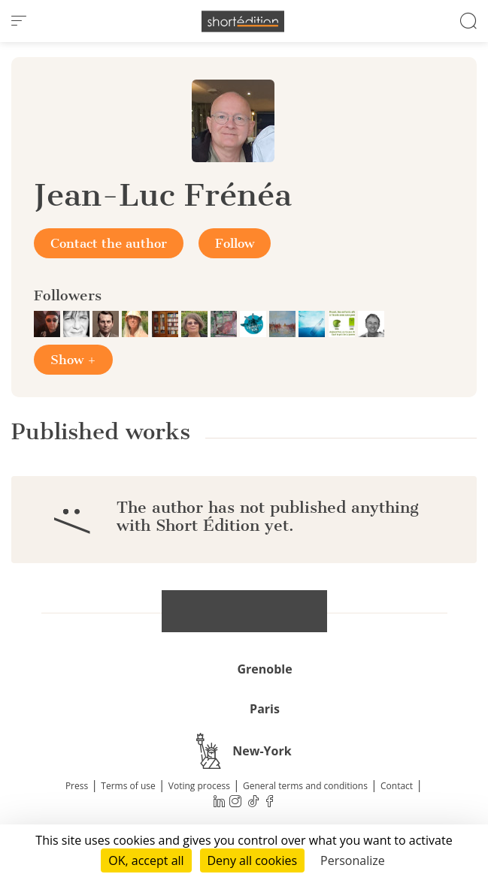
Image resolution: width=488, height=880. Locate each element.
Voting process (199, 785)
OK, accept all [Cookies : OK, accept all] (145, 860)
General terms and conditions (305, 785)
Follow (234, 243)
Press (76, 785)
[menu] (19, 21)
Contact (396, 785)
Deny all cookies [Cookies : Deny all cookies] (253, 860)
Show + (73, 359)
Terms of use (128, 785)
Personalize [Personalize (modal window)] (352, 860)
